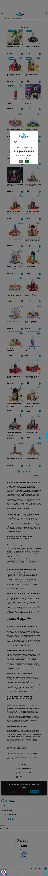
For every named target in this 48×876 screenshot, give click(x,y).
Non (21, 161)
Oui (27, 161)
